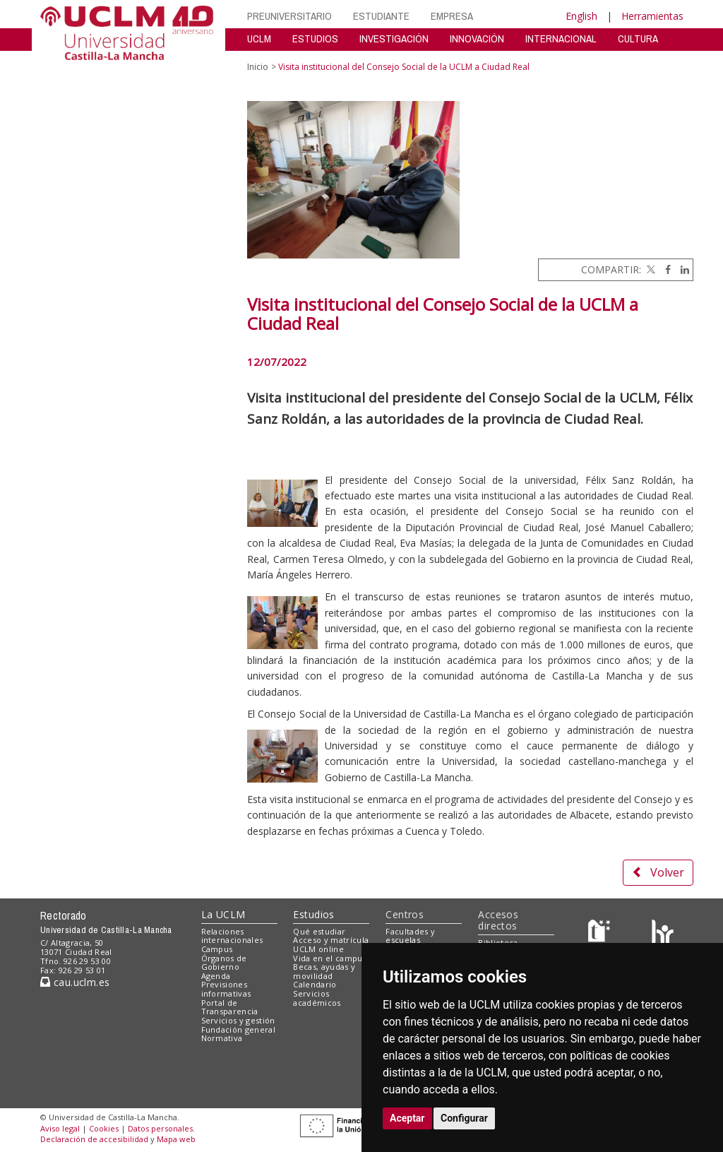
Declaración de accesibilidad (94, 1139)
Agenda (216, 975)
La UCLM (223, 914)
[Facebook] (664, 269)
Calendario (314, 984)
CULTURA (638, 38)
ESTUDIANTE (381, 15)
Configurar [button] (464, 1118)
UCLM (259, 38)
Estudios (313, 914)
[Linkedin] (681, 269)
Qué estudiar (319, 931)
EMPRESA (452, 15)
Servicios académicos (316, 998)
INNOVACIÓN (477, 38)
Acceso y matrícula (331, 939)
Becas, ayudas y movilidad (324, 971)
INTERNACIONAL (561, 38)
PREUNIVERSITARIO (289, 15)
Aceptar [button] (407, 1118)
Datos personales (160, 1128)
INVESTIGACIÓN (394, 38)
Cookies (104, 1128)
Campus (217, 949)
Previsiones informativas (226, 989)
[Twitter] (649, 269)
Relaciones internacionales (232, 936)
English (581, 16)
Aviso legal (60, 1128)
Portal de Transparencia (229, 1007)
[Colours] (662, 934)
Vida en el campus (329, 958)
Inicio (257, 67)
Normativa (222, 1038)
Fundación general (238, 1029)
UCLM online (318, 949)
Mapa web (176, 1139)
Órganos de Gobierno (224, 963)
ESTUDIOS (315, 38)
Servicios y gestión (238, 1020)
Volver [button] (658, 872)
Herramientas (652, 16)
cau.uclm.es (74, 982)
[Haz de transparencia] (601, 934)
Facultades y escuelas (410, 936)
